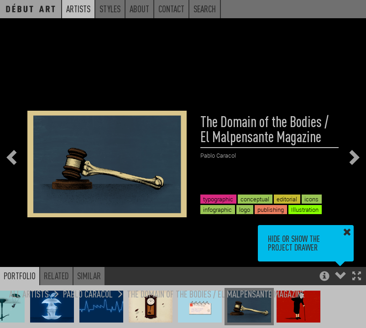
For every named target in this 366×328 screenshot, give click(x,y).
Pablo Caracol (88, 293)
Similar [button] (89, 276)
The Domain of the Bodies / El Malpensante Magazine (216, 293)
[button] (356, 276)
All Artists (29, 293)
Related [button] (56, 276)
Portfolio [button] (20, 276)
